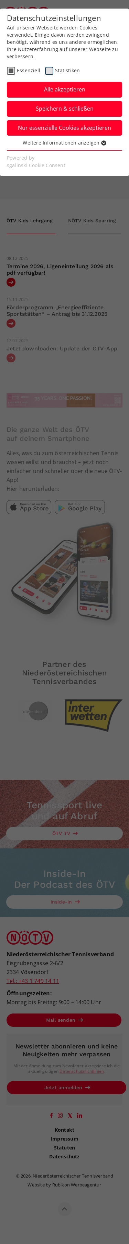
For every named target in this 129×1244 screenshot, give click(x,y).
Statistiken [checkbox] (67, 70)
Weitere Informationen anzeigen (64, 142)
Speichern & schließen (65, 108)
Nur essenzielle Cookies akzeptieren (64, 128)
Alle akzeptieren (64, 89)
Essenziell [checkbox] (28, 70)
